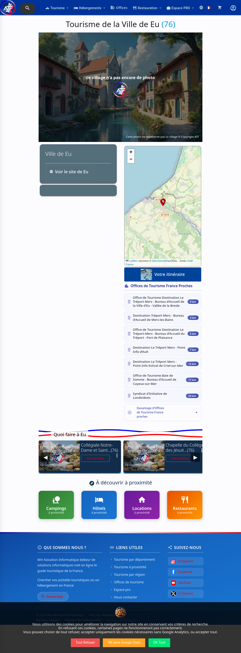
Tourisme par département (132, 587)
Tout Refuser (85, 643)
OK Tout (159, 643)
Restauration (147, 8)
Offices (118, 7)
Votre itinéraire (163, 274)
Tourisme (57, 8)
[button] (163, 202)
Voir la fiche (95, 486)
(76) (168, 24)
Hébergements (90, 8)
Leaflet (131, 260)
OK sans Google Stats (124, 643)
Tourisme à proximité (128, 595)
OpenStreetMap (161, 260)
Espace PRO (180, 8)
